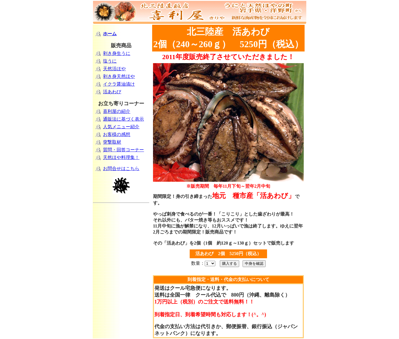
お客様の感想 (116, 134)
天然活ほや (114, 68)
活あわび (112, 91)
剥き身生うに (116, 53)
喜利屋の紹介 (116, 111)
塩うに (110, 61)
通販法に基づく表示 (123, 119)
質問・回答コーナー (123, 149)
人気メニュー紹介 (121, 126)
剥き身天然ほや (119, 76)
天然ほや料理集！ (121, 157)
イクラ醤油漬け (119, 84)
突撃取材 (112, 142)
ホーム (110, 33)
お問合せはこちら (121, 168)
